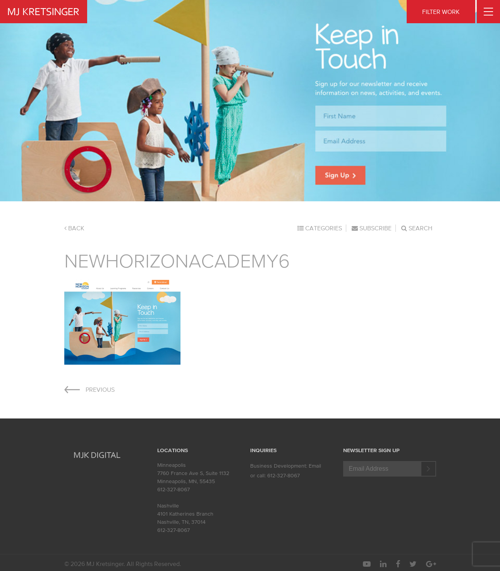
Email (315, 466)
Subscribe (372, 228)
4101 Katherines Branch (185, 514)
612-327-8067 (173, 489)
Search (416, 228)
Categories (319, 228)
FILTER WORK (441, 11)
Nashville (168, 506)
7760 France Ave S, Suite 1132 (193, 473)
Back (74, 228)
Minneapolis (171, 465)
